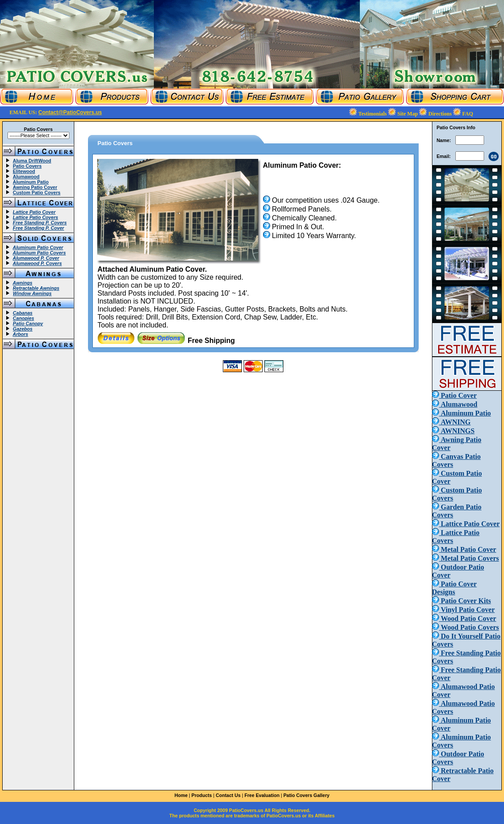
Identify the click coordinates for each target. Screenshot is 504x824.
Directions (440, 114)
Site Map (408, 114)
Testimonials (373, 114)
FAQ (467, 114)
